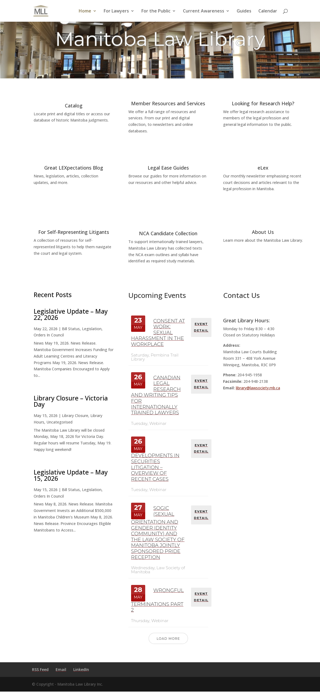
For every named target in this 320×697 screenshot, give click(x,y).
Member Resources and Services (168, 103)
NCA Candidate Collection (168, 233)
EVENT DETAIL (201, 327)
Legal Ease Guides (168, 167)
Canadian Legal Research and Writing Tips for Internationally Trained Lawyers (156, 395)
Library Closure (75, 415)
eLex (263, 167)
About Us (263, 232)
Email (61, 669)
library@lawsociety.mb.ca (258, 387)
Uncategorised (59, 422)
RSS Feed (40, 669)
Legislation (92, 328)
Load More (168, 638)
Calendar (267, 11)
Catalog (74, 105)
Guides (244, 11)
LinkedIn (81, 669)
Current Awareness (203, 11)
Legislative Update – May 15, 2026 (71, 475)
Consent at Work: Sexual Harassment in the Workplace (158, 332)
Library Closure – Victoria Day (71, 401)
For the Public (155, 11)
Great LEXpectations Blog (73, 167)
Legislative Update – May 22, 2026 (71, 314)
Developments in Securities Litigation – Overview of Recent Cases (155, 467)
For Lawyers (116, 11)
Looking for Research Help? (263, 103)
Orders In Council (49, 335)
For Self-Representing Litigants (73, 232)
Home (85, 11)
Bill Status (71, 328)
